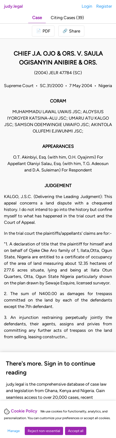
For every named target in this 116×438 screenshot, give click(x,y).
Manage (13, 431)
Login (87, 6)
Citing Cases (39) (67, 17)
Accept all (75, 431)
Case (37, 17)
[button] (71, 31)
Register (104, 6)
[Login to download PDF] (43, 31)
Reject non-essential (44, 431)
